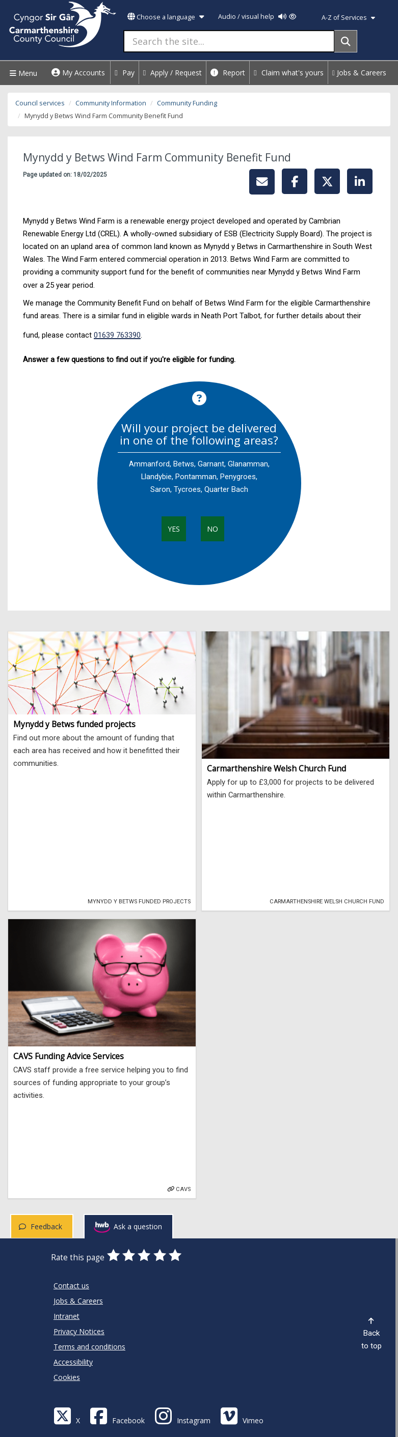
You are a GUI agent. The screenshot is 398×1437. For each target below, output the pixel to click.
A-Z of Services (348, 17)
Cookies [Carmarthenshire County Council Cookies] (67, 1377)
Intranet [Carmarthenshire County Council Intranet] (66, 1316)
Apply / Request (172, 72)
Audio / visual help (257, 16)
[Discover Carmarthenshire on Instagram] (182, 1415)
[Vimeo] (242, 1415)
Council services (40, 103)
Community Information (110, 103)
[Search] (345, 41)
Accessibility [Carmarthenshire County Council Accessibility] (73, 1362)
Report (227, 72)
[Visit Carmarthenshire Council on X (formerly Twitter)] (67, 1415)
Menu (22, 73)
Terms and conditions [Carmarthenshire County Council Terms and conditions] (89, 1346)
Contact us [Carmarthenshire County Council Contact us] (71, 1285)
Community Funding (187, 103)
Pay (125, 72)
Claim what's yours (289, 72)
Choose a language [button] (165, 17)
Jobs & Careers (359, 72)
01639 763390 (117, 335)
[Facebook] (117, 1415)
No (212, 529)
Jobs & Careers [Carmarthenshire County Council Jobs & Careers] (78, 1301)
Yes (174, 529)
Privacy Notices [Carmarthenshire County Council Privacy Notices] (79, 1331)
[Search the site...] (229, 41)
